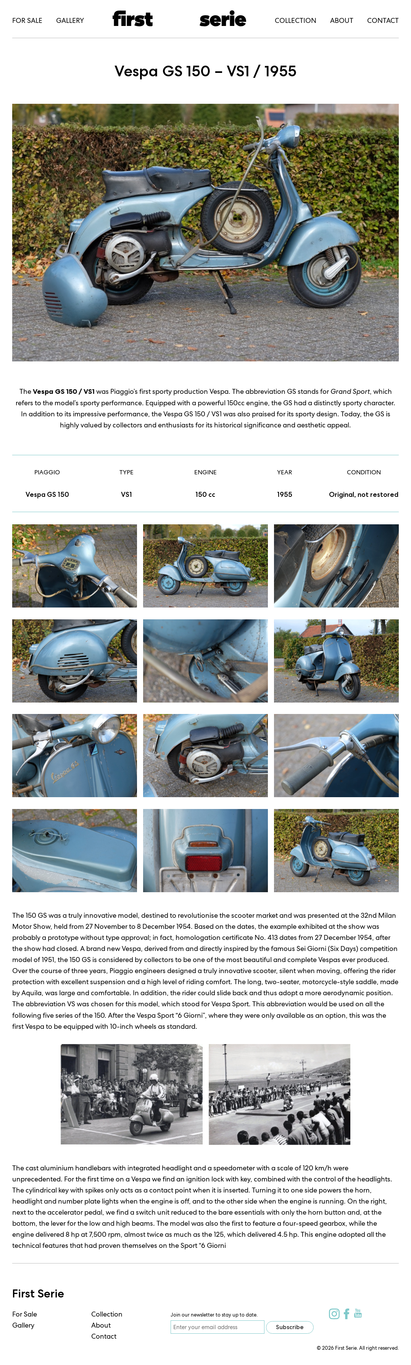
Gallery (23, 1325)
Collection (106, 1314)
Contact (103, 1336)
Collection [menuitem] (295, 20)
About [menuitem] (341, 20)
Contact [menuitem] (383, 20)
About (101, 1325)
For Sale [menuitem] (27, 20)
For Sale (24, 1314)
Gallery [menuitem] (70, 20)
